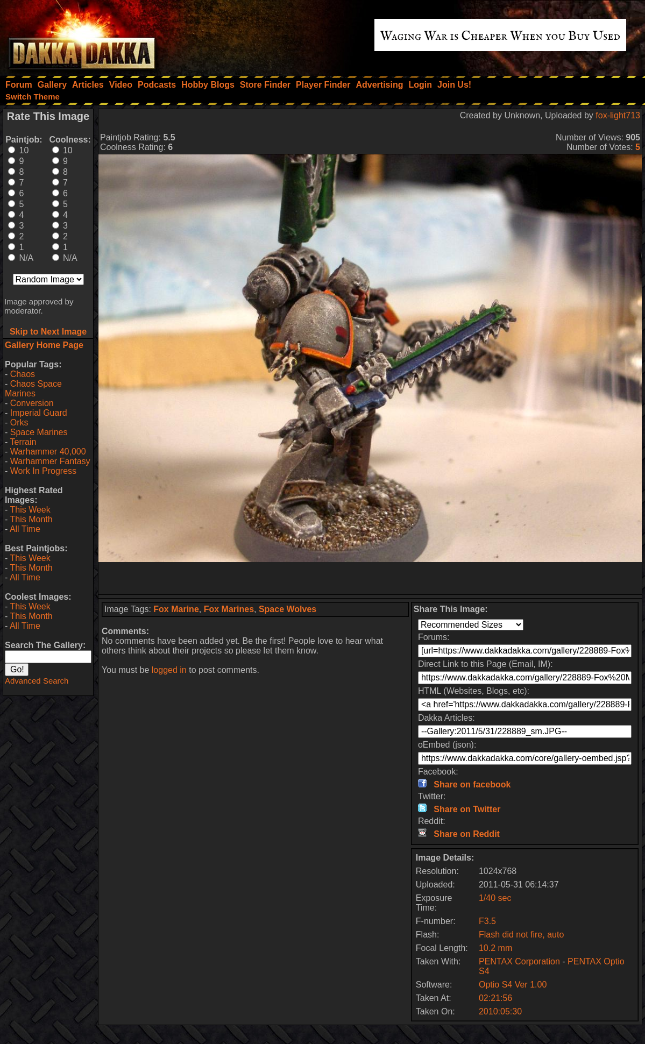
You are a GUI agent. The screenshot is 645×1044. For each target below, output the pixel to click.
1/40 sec (495, 898)
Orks (19, 422)
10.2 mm (495, 948)
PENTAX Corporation (520, 961)
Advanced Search (36, 680)
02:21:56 (495, 998)
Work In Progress (43, 470)
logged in (169, 669)
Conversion (32, 403)
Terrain (23, 441)
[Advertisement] (370, 578)
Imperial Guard (38, 412)
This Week (30, 509)
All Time (25, 529)
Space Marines (39, 432)
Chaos (22, 374)
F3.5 (487, 921)
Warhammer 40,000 (48, 451)
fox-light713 (618, 115)
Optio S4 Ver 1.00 (513, 984)
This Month (31, 519)
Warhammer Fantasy (50, 461)
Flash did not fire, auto (521, 934)
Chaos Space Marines (33, 388)
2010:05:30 (500, 1011)
